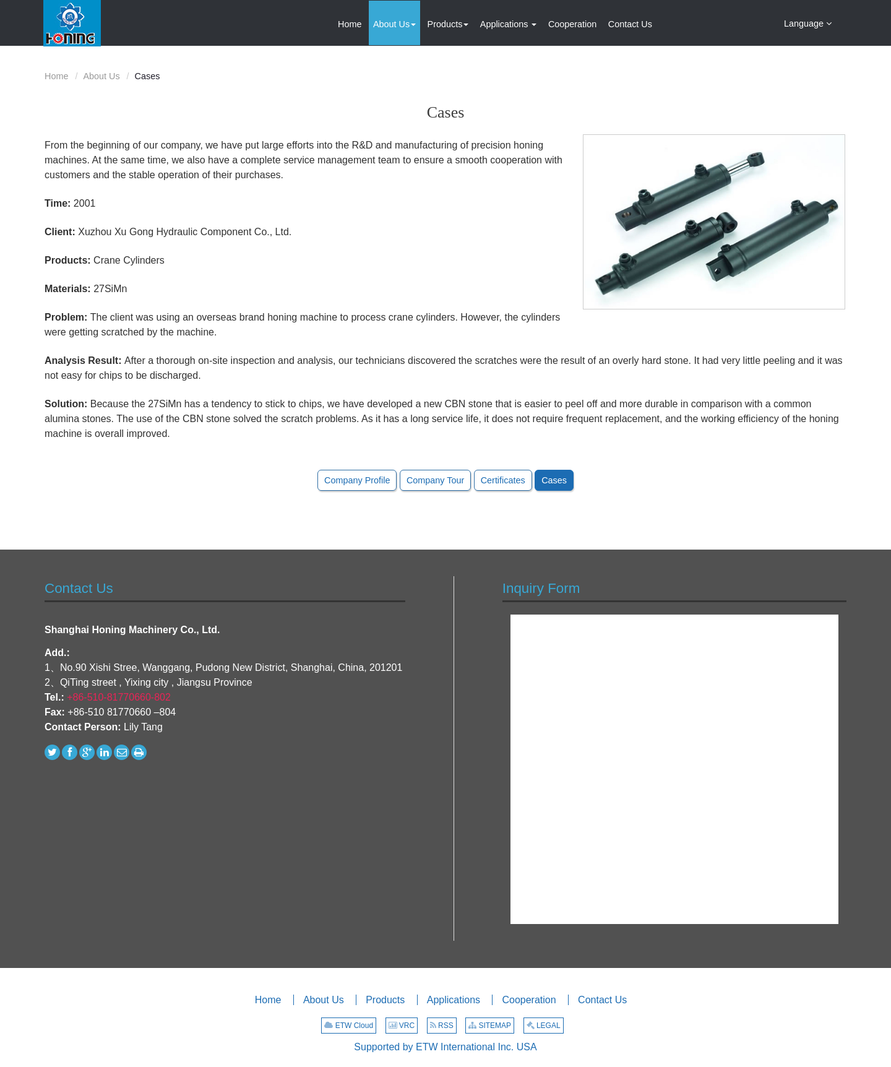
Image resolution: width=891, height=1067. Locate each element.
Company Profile (357, 480)
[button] (394, 23)
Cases (554, 480)
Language (808, 22)
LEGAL (544, 1025)
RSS (442, 1025)
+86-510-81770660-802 (119, 697)
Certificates (503, 480)
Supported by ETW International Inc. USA (445, 1047)
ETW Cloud (348, 1025)
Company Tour (435, 480)
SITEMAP (489, 1025)
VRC (402, 1025)
